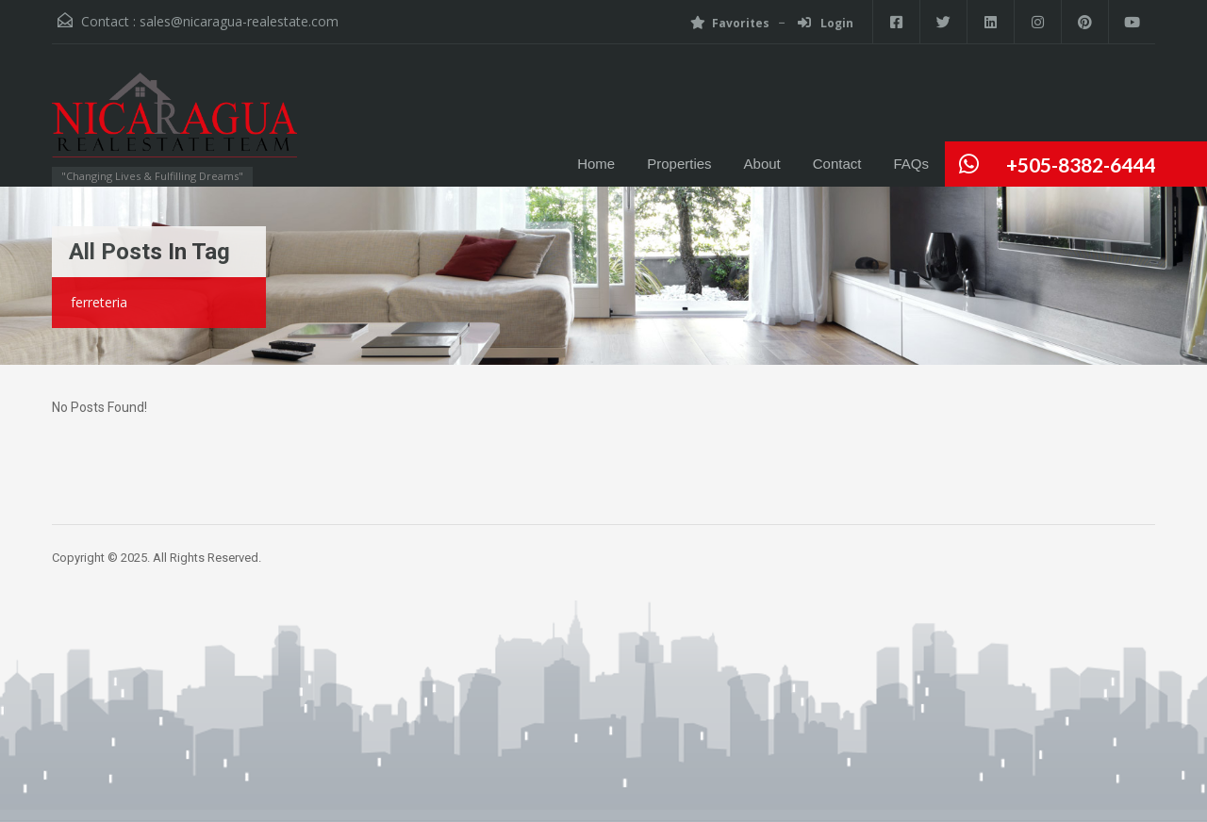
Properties (679, 164)
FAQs (911, 164)
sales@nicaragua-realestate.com (239, 21)
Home (596, 164)
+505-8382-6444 (1080, 164)
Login (825, 23)
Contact (837, 164)
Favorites (729, 23)
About (762, 164)
